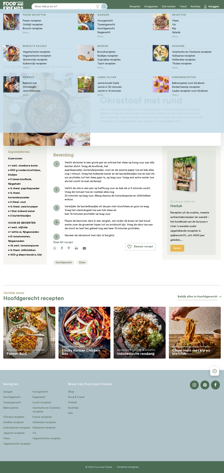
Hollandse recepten (44, 422)
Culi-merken (169, 6)
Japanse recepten (14, 433)
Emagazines (151, 6)
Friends (72, 402)
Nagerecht (39, 397)
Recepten (135, 6)
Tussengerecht (12, 402)
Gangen (28, 67)
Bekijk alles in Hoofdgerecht (197, 296)
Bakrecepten (10, 408)
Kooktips (195, 6)
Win (70, 413)
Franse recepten (42, 417)
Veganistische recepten (47, 438)
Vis (34, 433)
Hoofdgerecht (42, 67)
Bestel (177, 248)
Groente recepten (128, 467)
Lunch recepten (42, 402)
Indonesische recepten (16, 427)
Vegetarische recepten (17, 443)
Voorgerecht (40, 391)
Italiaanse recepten (44, 427)
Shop (71, 391)
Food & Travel (76, 397)
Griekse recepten (13, 422)
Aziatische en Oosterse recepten (46, 410)
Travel (183, 6)
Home (6, 67)
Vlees (6, 438)
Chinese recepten (13, 417)
